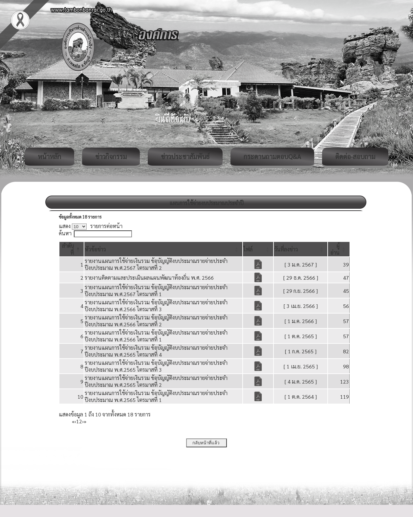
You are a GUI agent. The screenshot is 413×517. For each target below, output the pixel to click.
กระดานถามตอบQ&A (272, 156)
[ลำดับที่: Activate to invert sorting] (71, 249)
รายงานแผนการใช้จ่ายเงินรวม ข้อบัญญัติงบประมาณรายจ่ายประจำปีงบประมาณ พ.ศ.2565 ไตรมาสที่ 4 (156, 351)
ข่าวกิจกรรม (111, 156)
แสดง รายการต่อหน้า (90, 226)
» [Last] (85, 421)
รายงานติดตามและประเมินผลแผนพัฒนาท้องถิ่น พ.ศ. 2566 (149, 277)
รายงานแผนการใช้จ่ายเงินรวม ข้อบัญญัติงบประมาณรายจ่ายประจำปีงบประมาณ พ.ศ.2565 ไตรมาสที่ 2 (156, 381)
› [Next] (83, 421)
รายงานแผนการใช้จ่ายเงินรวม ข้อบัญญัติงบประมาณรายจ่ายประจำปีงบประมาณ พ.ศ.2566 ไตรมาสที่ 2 (156, 321)
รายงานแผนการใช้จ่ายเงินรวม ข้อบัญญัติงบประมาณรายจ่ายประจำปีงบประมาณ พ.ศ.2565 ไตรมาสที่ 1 (156, 396)
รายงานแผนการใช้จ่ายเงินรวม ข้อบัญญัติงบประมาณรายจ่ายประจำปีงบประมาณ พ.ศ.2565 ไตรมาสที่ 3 (156, 366)
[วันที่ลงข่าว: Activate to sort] (300, 249)
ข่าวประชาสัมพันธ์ (185, 156)
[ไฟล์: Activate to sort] (258, 249)
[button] (95, 249)
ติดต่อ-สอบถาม (355, 156)
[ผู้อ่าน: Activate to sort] (339, 249)
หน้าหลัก (49, 156)
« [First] (73, 421)
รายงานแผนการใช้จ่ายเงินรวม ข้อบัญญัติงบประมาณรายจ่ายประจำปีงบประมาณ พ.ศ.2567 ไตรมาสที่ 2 (156, 264)
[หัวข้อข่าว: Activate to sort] (163, 249)
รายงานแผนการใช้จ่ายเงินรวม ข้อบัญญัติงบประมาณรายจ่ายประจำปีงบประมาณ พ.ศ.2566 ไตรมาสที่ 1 (156, 336)
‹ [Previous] (75, 421)
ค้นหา (65, 233)
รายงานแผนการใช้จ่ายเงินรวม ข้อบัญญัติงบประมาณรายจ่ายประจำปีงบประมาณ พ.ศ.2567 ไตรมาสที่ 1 (156, 290)
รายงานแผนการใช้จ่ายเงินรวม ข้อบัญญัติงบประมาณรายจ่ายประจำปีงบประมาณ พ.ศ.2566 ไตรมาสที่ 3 (156, 306)
